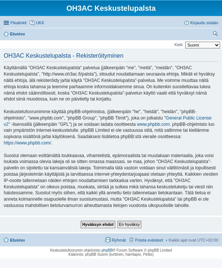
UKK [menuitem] (40, 22)
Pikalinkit (18, 22)
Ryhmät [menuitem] (119, 240)
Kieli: (178, 44)
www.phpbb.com (153, 124)
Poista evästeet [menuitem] (149, 240)
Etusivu (17, 240)
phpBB (107, 250)
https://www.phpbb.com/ (27, 143)
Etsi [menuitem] (216, 35)
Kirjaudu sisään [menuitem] (204, 22)
